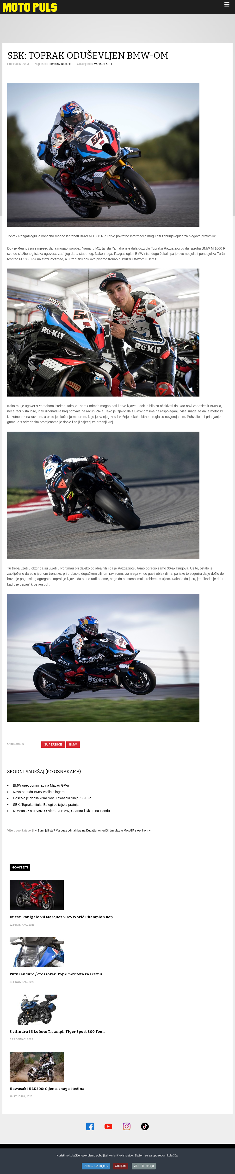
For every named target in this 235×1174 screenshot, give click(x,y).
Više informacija (144, 1166)
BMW (73, 744)
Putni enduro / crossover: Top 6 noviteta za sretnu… (57, 974)
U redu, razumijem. (96, 1166)
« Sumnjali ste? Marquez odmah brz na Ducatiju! (66, 830)
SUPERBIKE (53, 744)
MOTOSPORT (103, 64)
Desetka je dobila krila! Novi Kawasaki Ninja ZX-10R (52, 798)
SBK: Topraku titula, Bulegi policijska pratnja (46, 805)
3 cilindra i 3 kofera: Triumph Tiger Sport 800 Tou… (57, 1031)
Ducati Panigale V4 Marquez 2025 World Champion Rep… (63, 917)
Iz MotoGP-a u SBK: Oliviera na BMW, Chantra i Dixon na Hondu (61, 811)
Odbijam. (120, 1166)
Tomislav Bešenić (60, 64)
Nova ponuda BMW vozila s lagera (39, 792)
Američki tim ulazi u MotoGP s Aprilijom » (124, 830)
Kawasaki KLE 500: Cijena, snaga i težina (47, 1089)
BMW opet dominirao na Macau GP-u (41, 785)
